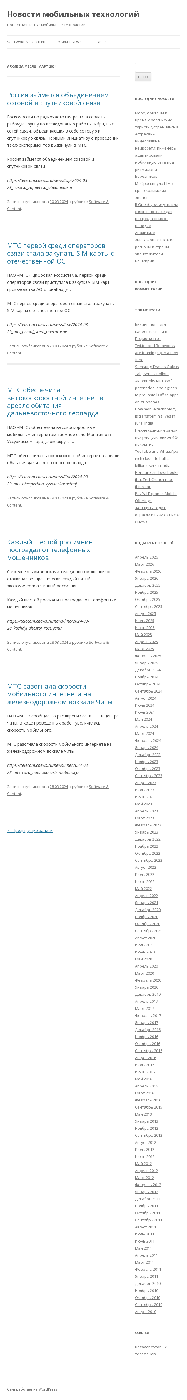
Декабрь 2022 (148, 839)
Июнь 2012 (145, 1156)
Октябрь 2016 (147, 1043)
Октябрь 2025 (147, 599)
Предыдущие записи (30, 830)
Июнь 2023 (145, 796)
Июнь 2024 (145, 712)
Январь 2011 (146, 1276)
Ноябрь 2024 (146, 677)
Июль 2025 (144, 620)
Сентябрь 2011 (148, 1220)
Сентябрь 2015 (148, 1107)
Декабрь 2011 (148, 1198)
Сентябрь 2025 (148, 606)
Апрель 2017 (146, 1001)
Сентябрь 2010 (148, 1304)
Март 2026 (144, 564)
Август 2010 (145, 1311)
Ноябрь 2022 (146, 846)
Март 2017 (144, 1008)
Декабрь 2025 (148, 585)
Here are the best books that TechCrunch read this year (156, 479)
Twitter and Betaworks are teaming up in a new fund (156, 352)
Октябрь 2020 (147, 923)
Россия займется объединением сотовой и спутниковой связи (58, 98)
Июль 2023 (144, 789)
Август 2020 (145, 937)
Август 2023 (145, 782)
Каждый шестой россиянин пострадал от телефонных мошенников (50, 549)
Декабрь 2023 (148, 754)
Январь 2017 (146, 1022)
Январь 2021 (146, 902)
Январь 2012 (146, 1191)
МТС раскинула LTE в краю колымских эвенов (154, 190)
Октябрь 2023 (147, 768)
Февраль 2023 (148, 825)
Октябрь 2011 (147, 1212)
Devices (99, 41)
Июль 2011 (144, 1234)
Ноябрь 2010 (146, 1290)
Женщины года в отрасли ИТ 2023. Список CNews (157, 514)
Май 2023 (143, 804)
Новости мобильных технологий (73, 14)
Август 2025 (145, 613)
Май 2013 (143, 1114)
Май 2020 (143, 959)
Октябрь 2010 (147, 1297)
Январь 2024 (146, 747)
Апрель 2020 (146, 966)
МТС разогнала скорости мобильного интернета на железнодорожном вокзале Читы (60, 694)
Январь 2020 (146, 987)
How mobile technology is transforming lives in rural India (155, 416)
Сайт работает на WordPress (32, 1389)
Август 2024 (145, 698)
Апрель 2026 (146, 557)
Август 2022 (145, 867)
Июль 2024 (144, 705)
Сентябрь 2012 (148, 1135)
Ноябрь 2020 (146, 916)
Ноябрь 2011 (146, 1205)
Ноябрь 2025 (146, 592)
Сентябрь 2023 (148, 775)
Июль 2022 (144, 874)
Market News (69, 41)
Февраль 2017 (148, 1015)
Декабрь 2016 (148, 1029)
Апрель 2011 (146, 1255)
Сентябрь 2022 (148, 860)
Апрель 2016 (146, 1086)
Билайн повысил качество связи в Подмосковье (151, 331)
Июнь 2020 (145, 952)
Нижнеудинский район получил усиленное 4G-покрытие (156, 437)
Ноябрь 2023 (146, 761)
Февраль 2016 (148, 1100)
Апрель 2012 (146, 1170)
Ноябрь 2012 (146, 1128)
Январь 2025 (146, 662)
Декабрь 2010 (148, 1283)
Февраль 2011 (148, 1269)
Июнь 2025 (145, 627)
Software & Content (26, 41)
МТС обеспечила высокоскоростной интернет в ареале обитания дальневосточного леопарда (55, 401)
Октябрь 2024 (147, 684)
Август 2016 (145, 1057)
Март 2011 (144, 1262)
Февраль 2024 (148, 740)
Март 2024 (144, 733)
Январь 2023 (146, 832)
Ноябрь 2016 (146, 1036)
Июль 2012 (144, 1149)
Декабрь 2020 (148, 909)
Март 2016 (144, 1093)
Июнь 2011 (145, 1241)
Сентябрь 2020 (148, 930)
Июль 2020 (144, 945)
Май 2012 (143, 1163)
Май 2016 (143, 1079)
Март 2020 (144, 973)
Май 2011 (143, 1248)
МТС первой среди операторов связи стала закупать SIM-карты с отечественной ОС (60, 253)
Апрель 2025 (146, 641)
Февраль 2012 (148, 1184)
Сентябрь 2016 (148, 1050)
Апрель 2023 (146, 811)
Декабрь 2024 (148, 670)
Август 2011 (145, 1227)
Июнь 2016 (145, 1071)
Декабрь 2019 (148, 994)
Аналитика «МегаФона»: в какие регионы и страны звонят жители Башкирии (155, 247)
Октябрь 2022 (147, 853)
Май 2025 (143, 634)
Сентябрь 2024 (148, 691)
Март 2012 (144, 1177)
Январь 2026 (146, 578)
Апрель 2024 (146, 726)
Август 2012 (145, 1142)
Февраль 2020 (148, 980)
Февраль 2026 (148, 571)
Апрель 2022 (146, 895)
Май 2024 (143, 719)
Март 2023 (144, 818)
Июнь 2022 (145, 881)
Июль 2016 (144, 1064)
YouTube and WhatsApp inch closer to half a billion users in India (156, 458)
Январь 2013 (146, 1121)
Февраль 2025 (148, 655)
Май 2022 (143, 888)
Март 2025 (144, 648)
